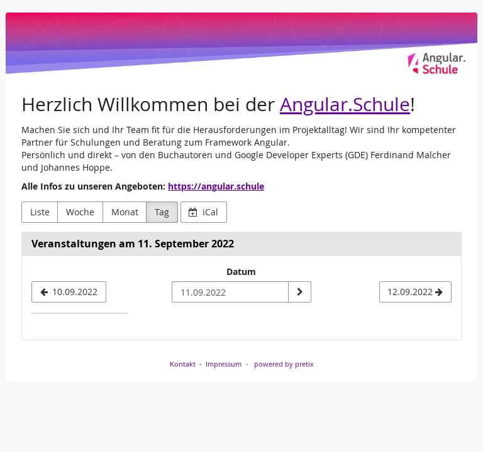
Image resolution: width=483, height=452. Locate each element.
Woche (80, 212)
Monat (124, 212)
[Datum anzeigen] (299, 292)
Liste (40, 212)
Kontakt (183, 364)
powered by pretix (284, 364)
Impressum (224, 364)
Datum (241, 271)
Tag (162, 212)
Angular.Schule (345, 104)
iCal (203, 212)
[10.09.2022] (68, 292)
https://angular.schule (216, 186)
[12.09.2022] (415, 292)
